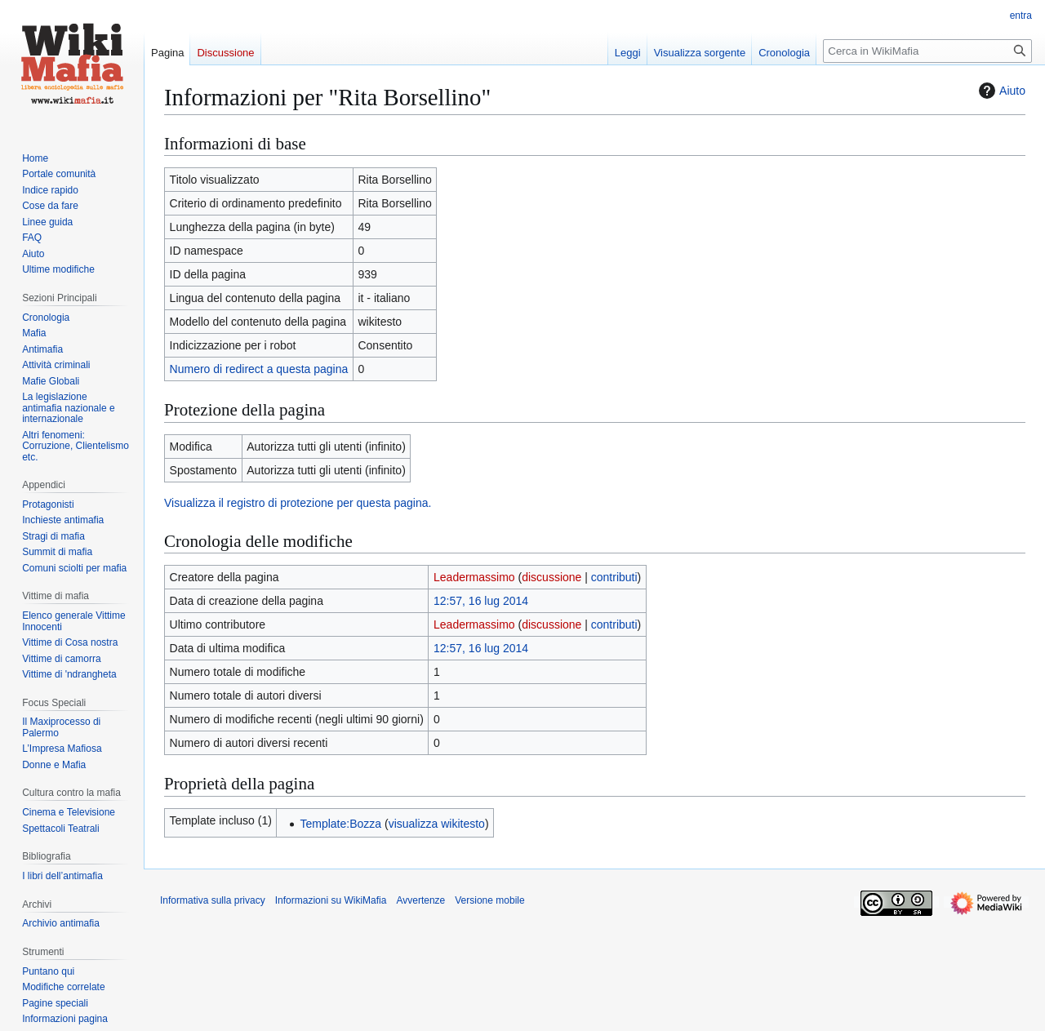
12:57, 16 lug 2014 (481, 600)
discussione (551, 577)
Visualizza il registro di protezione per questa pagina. (297, 502)
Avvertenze (420, 900)
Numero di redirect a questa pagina (259, 369)
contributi (614, 577)
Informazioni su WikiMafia (331, 900)
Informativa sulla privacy (212, 900)
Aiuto (1000, 90)
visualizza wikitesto (437, 823)
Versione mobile (489, 900)
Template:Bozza (340, 823)
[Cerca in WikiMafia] (927, 51)
